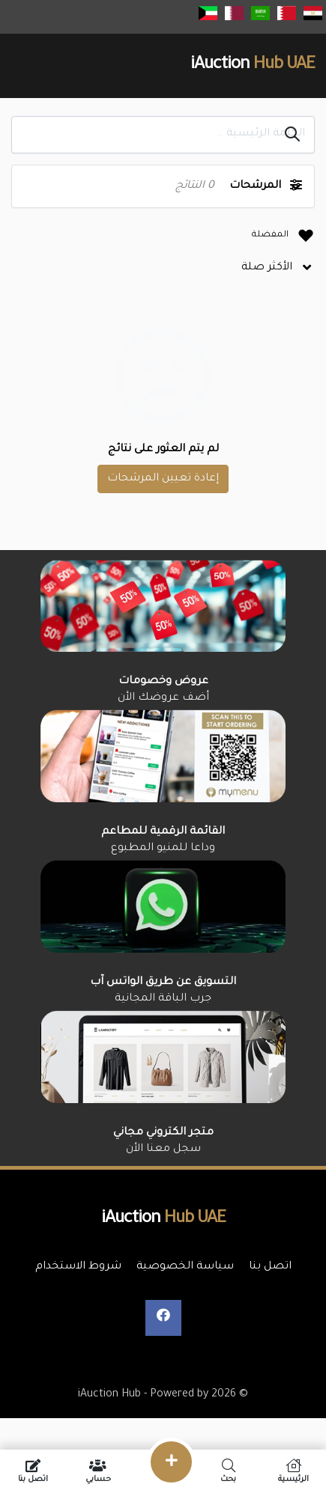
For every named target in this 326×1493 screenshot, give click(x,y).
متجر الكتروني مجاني (163, 1133)
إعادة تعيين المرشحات (163, 479)
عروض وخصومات (163, 682)
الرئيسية (293, 1471)
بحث (228, 1471)
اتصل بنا (32, 1471)
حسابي (97, 1471)
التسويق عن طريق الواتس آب (163, 983)
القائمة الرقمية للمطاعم (163, 832)
